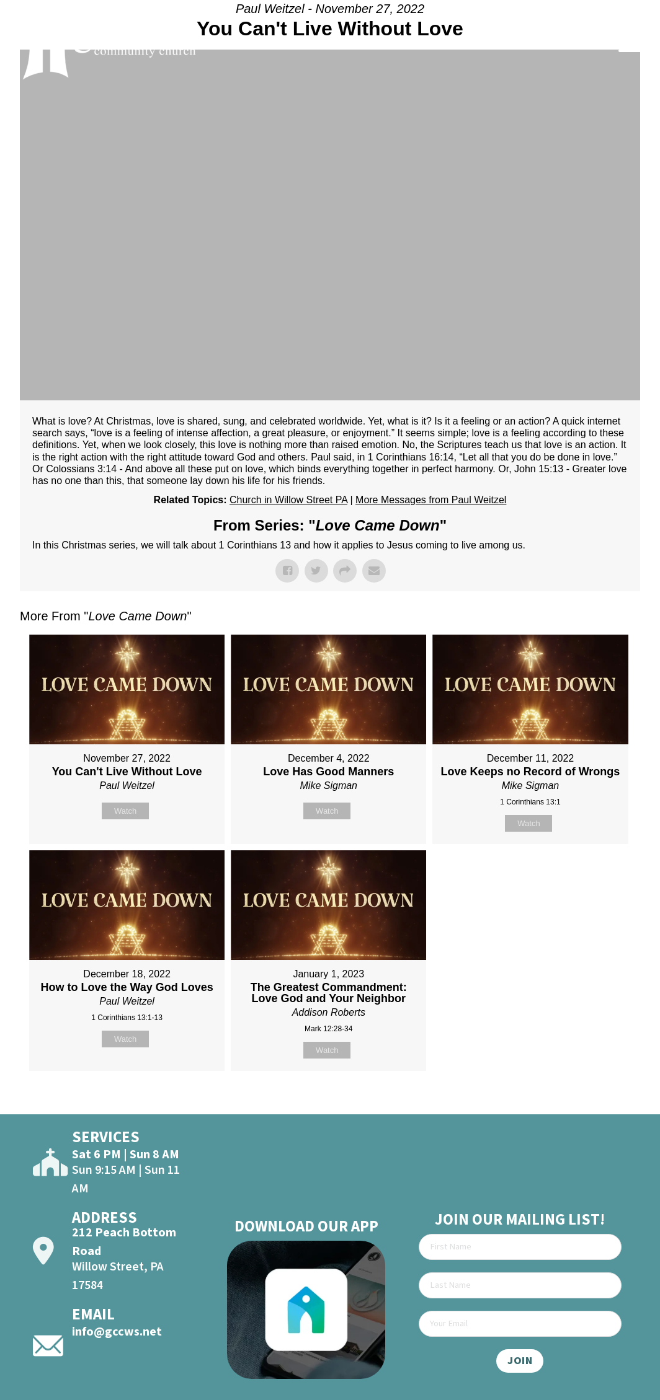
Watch (125, 811)
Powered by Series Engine (594, 1102)
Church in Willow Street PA (288, 500)
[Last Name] (520, 1285)
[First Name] (520, 1247)
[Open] (630, 44)
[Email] (520, 1324)
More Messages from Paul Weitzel (430, 500)
